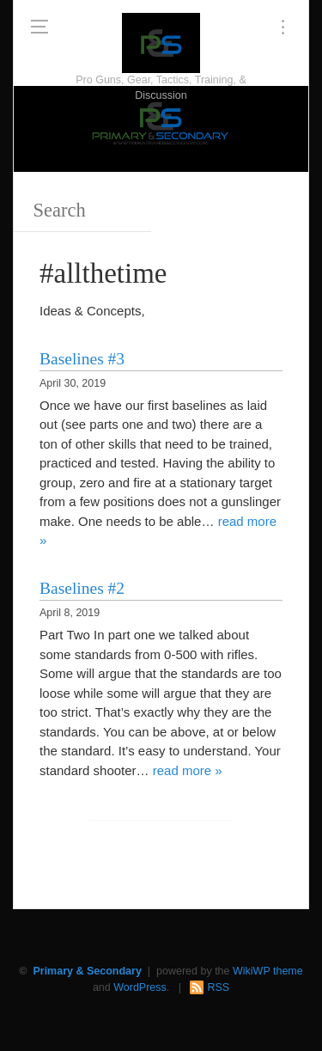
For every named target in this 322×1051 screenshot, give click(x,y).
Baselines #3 (82, 359)
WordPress (140, 987)
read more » (187, 770)
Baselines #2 (82, 588)
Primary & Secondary (87, 971)
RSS (218, 987)
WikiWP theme (268, 971)
